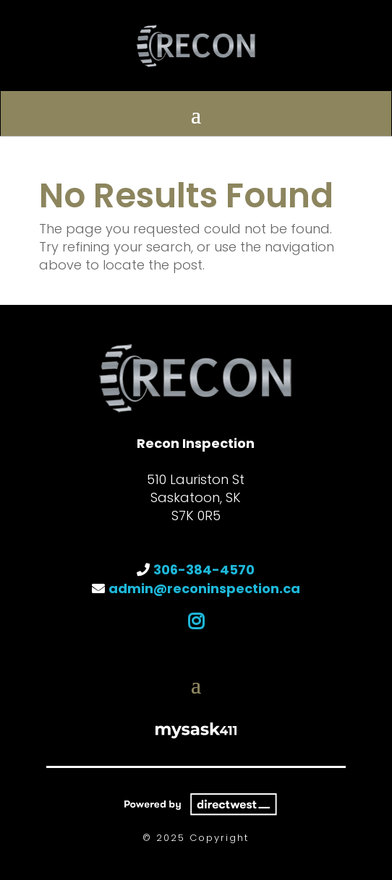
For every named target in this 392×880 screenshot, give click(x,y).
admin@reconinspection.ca (204, 588)
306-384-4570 (204, 570)
